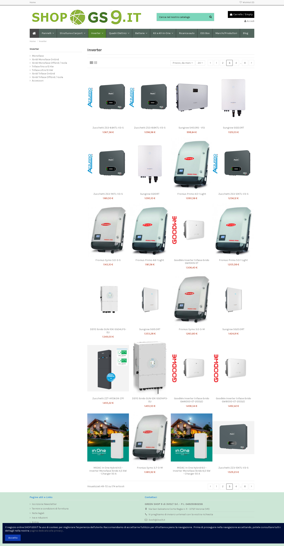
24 (200, 62)
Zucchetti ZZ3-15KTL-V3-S (233, 467)
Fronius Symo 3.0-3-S (108, 260)
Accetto (13, 537)
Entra (35, 522)
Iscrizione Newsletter (44, 504)
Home (33, 2)
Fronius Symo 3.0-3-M (192, 329)
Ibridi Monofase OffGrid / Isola (49, 62)
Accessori (37, 80)
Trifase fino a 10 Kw (43, 66)
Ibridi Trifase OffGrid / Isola (47, 77)
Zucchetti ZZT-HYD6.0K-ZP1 (108, 398)
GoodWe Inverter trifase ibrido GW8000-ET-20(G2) (233, 400)
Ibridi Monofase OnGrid (45, 59)
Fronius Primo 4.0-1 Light (191, 193)
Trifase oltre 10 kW (42, 70)
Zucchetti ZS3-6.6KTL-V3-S (108, 127)
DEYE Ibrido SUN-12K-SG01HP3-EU (150, 400)
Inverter (34, 48)
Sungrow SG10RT (149, 193)
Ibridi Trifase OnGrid (43, 73)
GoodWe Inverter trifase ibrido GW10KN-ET (191, 262)
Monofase (38, 55)
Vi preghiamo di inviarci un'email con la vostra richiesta (181, 514)
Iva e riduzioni (40, 517)
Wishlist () (246, 2)
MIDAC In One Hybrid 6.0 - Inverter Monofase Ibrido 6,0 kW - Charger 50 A (191, 470)
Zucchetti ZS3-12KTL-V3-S (233, 193)
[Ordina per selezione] (182, 63)
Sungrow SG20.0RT (233, 329)
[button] (72, 33)
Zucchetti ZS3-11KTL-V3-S (108, 193)
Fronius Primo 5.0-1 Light (233, 260)
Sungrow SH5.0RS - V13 (192, 127)
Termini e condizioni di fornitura (50, 508)
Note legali (38, 513)
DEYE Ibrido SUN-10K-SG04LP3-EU (108, 331)
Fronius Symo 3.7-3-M (150, 467)
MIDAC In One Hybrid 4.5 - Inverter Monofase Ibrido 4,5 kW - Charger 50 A (108, 470)
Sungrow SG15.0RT (149, 329)
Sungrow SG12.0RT (233, 127)
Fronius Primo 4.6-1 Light (149, 260)
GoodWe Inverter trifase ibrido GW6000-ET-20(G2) (191, 400)
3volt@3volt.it (157, 519)
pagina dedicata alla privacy (46, 530)
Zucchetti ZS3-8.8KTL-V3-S (150, 127)
